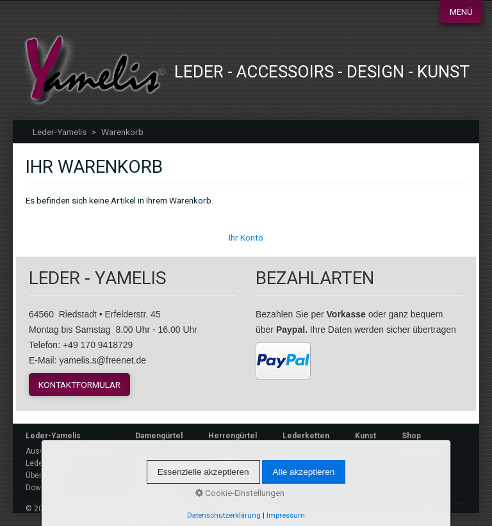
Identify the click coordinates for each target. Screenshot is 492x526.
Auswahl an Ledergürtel (68, 451)
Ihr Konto (246, 237)
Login (284, 463)
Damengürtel (159, 435)
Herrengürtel (232, 435)
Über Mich (43, 475)
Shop (411, 435)
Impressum (155, 478)
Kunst (365, 435)
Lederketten (306, 435)
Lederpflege (46, 463)
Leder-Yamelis (59, 132)
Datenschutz (158, 490)
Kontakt (149, 463)
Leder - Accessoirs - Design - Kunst (322, 71)
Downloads (45, 487)
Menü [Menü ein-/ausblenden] (461, 11)
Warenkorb (420, 451)
